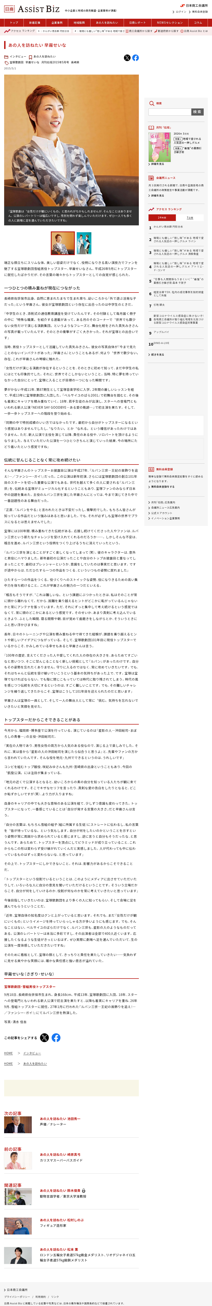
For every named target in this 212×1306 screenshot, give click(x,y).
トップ (14, 22)
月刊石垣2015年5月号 (55, 62)
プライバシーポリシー (17, 1297)
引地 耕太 (159, 305)
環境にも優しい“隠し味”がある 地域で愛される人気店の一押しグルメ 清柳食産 (178, 252)
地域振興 (79, 22)
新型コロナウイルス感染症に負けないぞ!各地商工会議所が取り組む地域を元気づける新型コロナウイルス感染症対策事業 (178, 319)
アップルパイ (161, 332)
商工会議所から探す (139, 31)
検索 (197, 111)
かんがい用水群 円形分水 (56, 31)
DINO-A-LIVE (161, 343)
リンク (55, 1297)
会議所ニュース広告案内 (165, 508)
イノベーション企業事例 (165, 518)
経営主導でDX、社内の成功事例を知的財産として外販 (178, 294)
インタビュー (18, 56)
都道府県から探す (166, 31)
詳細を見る (157, 164)
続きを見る (157, 354)
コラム (198, 22)
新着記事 (34, 22)
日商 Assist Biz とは (194, 31)
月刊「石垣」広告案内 (163, 502)
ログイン (181, 11)
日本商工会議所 (17, 1290)
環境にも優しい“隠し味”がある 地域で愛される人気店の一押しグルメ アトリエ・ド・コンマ (178, 267)
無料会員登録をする (163, 487)
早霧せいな (32, 62)
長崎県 (75, 62)
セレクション (170, 23)
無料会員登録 (200, 11)
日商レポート (137, 22)
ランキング (19, 31)
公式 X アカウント (162, 513)
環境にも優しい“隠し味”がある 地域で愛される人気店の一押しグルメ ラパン (120, 31)
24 (162, 217)
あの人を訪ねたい (107, 22)
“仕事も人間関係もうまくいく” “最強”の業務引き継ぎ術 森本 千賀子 (178, 281)
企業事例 (56, 22)
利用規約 (40, 1297)
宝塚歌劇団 (16, 62)
